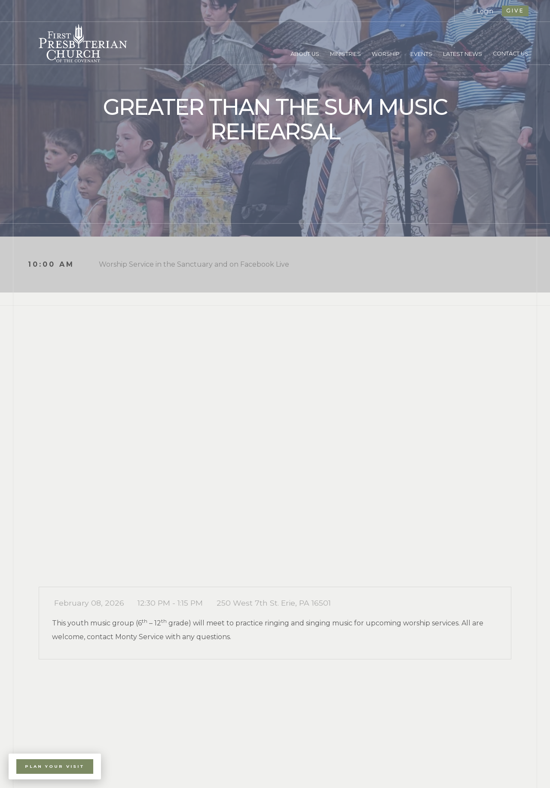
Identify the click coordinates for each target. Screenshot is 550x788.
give (515, 10)
